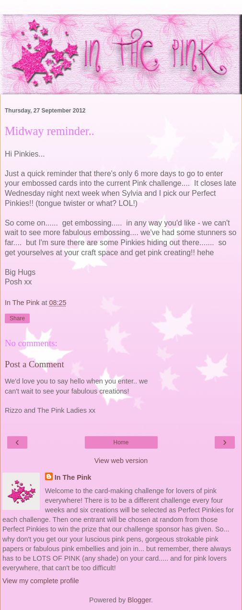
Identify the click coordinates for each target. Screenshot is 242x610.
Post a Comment (34, 364)
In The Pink (73, 477)
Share (17, 318)
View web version (121, 460)
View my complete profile (40, 581)
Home (120, 442)
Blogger (139, 600)
